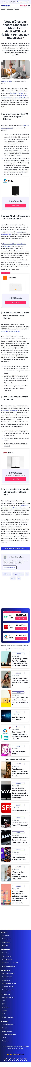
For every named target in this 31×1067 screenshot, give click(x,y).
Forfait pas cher (7, 959)
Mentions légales (7, 1031)
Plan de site (5, 1041)
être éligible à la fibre (16, 93)
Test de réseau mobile (9, 983)
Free (27, 574)
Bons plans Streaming (8, 966)
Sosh (3, 1014)
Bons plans (5, 953)
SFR (19, 578)
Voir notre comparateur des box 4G (15, 548)
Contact (4, 1028)
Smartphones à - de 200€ (10, 963)
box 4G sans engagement (9, 410)
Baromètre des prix (8, 986)
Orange (13, 578)
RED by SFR (5, 1007)
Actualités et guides (8, 973)
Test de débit (6, 980)
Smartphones (6, 942)
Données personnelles (9, 1034)
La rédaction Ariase (6, 81)
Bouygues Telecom (18, 574)
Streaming (5, 945)
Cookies (4, 1037)
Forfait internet (7, 574)
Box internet (5, 935)
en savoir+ (25, 645)
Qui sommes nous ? (8, 1024)
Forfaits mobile (6, 939)
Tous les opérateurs (8, 1017)
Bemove (26, 1046)
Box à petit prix (6, 956)
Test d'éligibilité (7, 977)
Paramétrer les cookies (15, 1048)
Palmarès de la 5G (7, 990)
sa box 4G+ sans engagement (10, 331)
